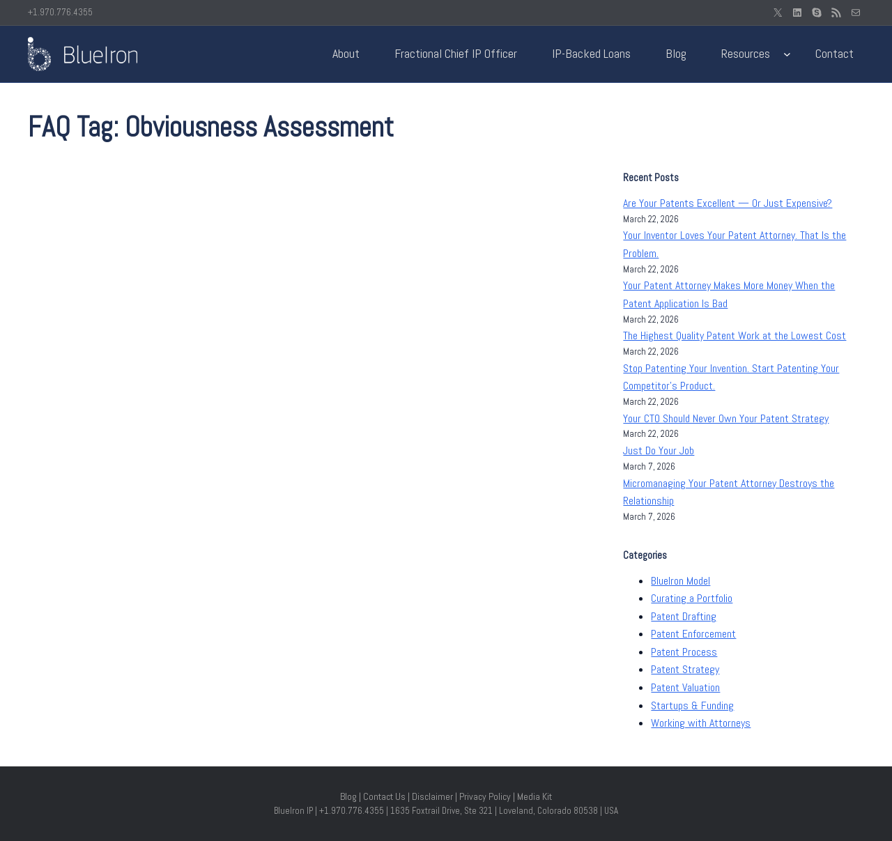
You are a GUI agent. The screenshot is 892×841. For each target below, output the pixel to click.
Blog (348, 796)
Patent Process (684, 652)
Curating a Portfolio (691, 598)
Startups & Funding (692, 705)
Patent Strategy (685, 669)
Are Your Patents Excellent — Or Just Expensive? (727, 203)
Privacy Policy (485, 796)
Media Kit (534, 796)
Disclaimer (432, 796)
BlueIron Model (680, 580)
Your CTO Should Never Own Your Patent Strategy (726, 418)
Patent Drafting (683, 616)
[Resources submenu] (787, 54)
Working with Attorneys (701, 723)
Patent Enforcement (693, 633)
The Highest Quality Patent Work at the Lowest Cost (734, 335)
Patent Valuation (685, 687)
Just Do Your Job (658, 450)
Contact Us (384, 796)
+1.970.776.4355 (60, 12)
